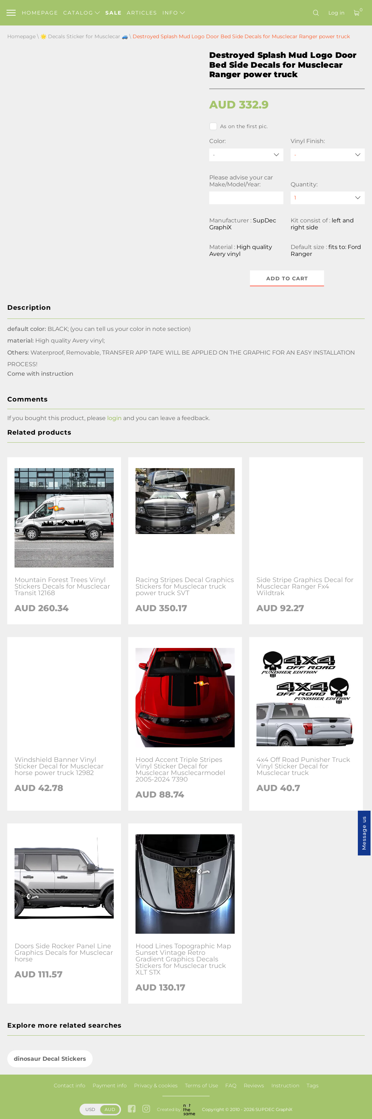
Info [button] (173, 12)
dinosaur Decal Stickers (50, 1058)
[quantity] (328, 197)
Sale (113, 12)
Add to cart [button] (287, 278)
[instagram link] (146, 1109)
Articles (142, 12)
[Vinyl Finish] (328, 155)
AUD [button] (110, 1109)
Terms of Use (201, 1085)
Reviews (254, 1085)
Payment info (110, 1085)
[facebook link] (132, 1109)
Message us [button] (364, 833)
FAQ (230, 1085)
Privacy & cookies (156, 1085)
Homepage (40, 12)
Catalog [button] (81, 12)
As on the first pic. (238, 126)
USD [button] (90, 1109)
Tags (313, 1085)
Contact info (69, 1085)
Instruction (285, 1085)
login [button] (114, 418)
